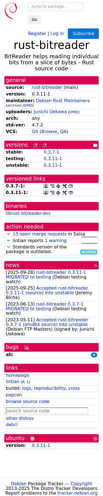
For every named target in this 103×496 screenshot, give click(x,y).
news (13, 265)
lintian (13, 381)
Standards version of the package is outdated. (51, 249)
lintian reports (51, 240)
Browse (49, 131)
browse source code (27, 401)
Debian (19, 483)
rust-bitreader (47, 87)
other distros (20, 418)
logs (26, 388)
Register (37, 33)
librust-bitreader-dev (28, 213)
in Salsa (51, 234)
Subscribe (83, 33)
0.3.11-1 (53, 158)
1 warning (55, 240)
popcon (14, 394)
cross (74, 388)
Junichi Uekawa (50, 111)
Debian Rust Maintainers (63, 100)
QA (63, 131)
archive (13, 105)
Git (35, 131)
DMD (28, 105)
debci (12, 424)
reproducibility (50, 388)
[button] (8, 234)
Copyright (81, 483)
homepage (17, 375)
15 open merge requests (39, 234)
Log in (57, 33)
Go (34, 19)
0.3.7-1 (51, 152)
